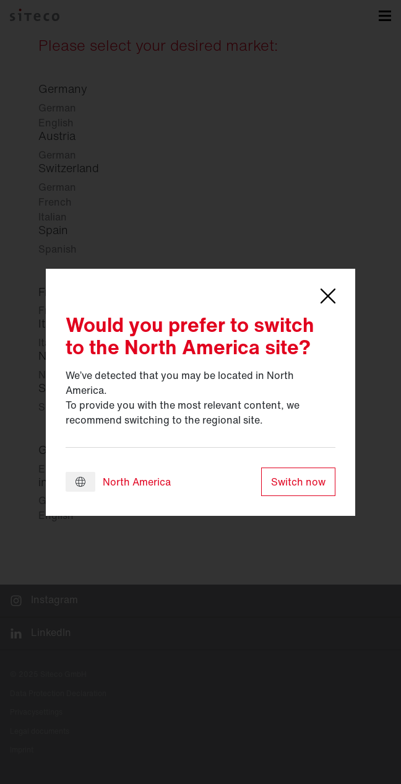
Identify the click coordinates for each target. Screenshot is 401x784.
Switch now (298, 481)
